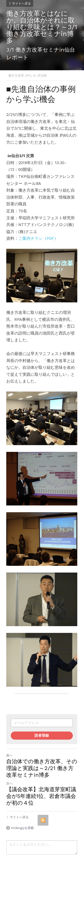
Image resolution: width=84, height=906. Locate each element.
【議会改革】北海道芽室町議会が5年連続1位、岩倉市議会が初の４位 (41, 799)
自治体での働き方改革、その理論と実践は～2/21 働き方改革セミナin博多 (41, 771)
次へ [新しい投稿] (9, 786)
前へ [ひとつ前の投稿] (9, 758)
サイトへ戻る (20, 3)
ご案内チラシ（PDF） (38, 238)
